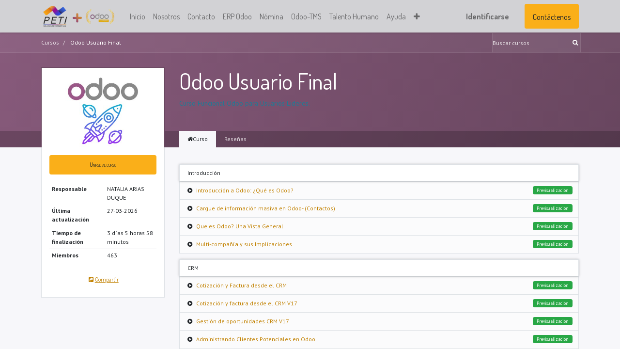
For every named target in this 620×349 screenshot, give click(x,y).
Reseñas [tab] (235, 139)
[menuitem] (137, 16)
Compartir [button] (102, 279)
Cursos (50, 42)
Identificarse (487, 16)
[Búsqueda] (576, 42)
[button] (417, 16)
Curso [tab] (197, 139)
